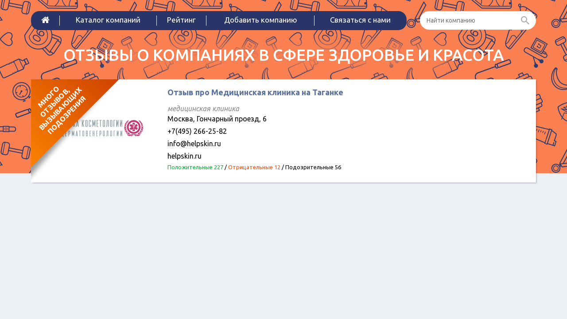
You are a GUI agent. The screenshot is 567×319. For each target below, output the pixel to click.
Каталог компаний (108, 20)
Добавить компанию (260, 20)
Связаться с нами (360, 20)
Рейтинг (181, 20)
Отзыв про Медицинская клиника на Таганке (255, 92)
